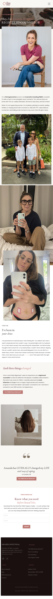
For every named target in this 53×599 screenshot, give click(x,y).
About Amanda (6, 569)
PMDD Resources (6, 575)
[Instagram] (3, 558)
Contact (4, 578)
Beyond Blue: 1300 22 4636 (35, 572)
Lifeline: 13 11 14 (32, 569)
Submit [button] (26, 526)
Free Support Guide (33, 557)
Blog (3, 572)
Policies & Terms (32, 575)
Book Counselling (33, 552)
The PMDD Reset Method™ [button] (20, 392)
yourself (19, 355)
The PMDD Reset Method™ (35, 549)
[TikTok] (7, 558)
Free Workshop (32, 555)
